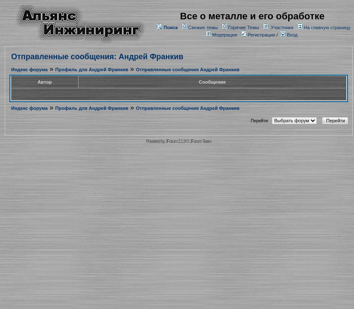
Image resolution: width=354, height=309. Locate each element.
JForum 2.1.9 (175, 141)
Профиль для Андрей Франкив (91, 69)
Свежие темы (203, 27)
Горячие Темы (243, 27)
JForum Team (200, 141)
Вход (288, 34)
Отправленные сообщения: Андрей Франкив (97, 56)
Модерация (224, 34)
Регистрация (258, 34)
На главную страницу (327, 27)
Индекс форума (29, 69)
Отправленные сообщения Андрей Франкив (188, 69)
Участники (282, 27)
